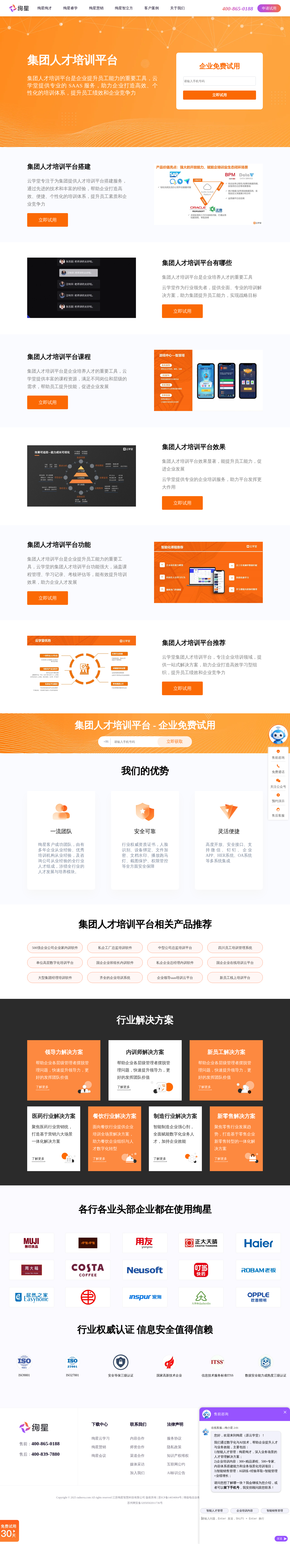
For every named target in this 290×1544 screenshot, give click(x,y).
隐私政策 (174, 1447)
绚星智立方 (124, 8)
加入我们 (137, 1473)
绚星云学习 (101, 1438)
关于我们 (177, 8)
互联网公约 (176, 1464)
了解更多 (42, 1087)
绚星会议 (99, 1456)
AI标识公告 (176, 1473)
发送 (279, 1538)
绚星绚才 (44, 8)
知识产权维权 (178, 1456)
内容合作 (137, 1438)
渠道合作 (137, 1456)
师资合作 (137, 1447)
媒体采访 (137, 1464)
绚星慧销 (96, 8)
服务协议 (174, 1438)
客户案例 (151, 8)
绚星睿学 (70, 8)
